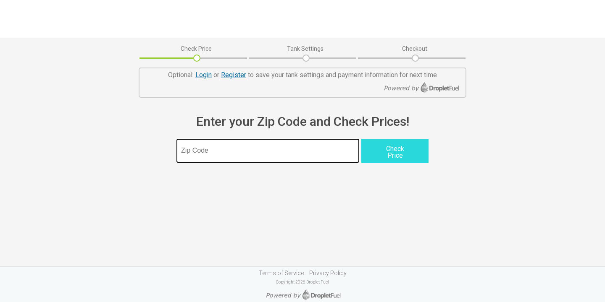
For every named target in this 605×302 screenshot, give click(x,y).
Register (233, 75)
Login (203, 75)
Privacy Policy (328, 273)
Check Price (196, 48)
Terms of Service (281, 273)
